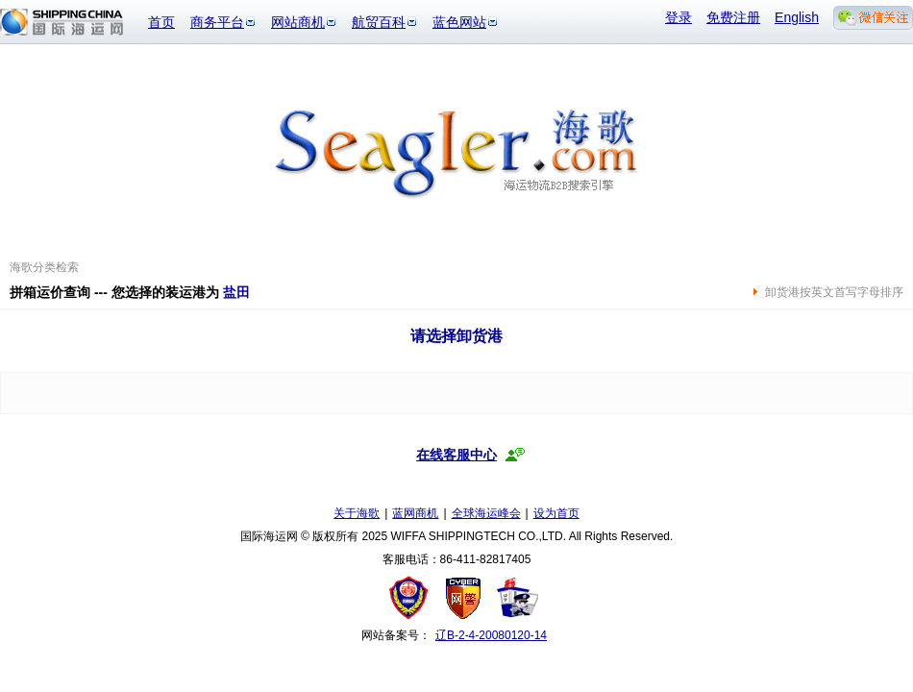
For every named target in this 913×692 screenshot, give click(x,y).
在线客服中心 (456, 454)
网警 (463, 597)
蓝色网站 (459, 22)
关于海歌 (356, 513)
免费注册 (733, 17)
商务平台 (217, 22)
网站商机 (298, 22)
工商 (410, 597)
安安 (516, 597)
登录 (678, 17)
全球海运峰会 (486, 513)
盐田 (236, 292)
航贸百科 (379, 22)
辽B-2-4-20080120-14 (491, 635)
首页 (161, 22)
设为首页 (556, 513)
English (797, 17)
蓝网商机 (415, 513)
